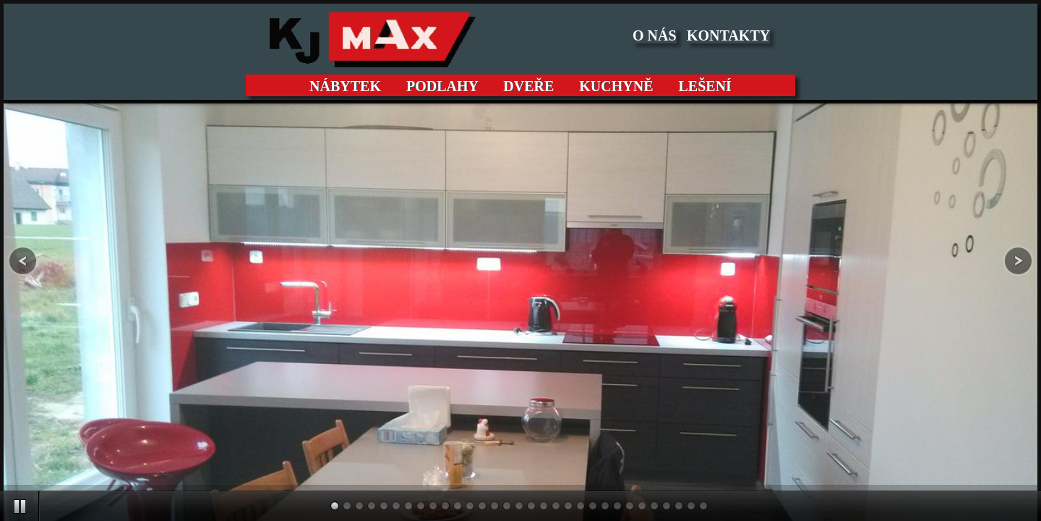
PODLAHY (442, 86)
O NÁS (655, 35)
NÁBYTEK (350, 86)
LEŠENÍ (700, 86)
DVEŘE (528, 86)
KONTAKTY (728, 35)
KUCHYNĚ (616, 86)
